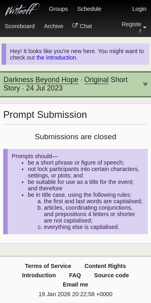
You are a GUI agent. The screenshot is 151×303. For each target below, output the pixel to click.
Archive (53, 26)
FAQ (75, 275)
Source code (111, 275)
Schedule (89, 9)
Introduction (39, 275)
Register (134, 27)
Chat (82, 26)
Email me (75, 284)
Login (139, 9)
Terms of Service (48, 266)
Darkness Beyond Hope (41, 80)
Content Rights (105, 266)
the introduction (56, 57)
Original (96, 80)
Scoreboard (20, 26)
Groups (58, 9)
